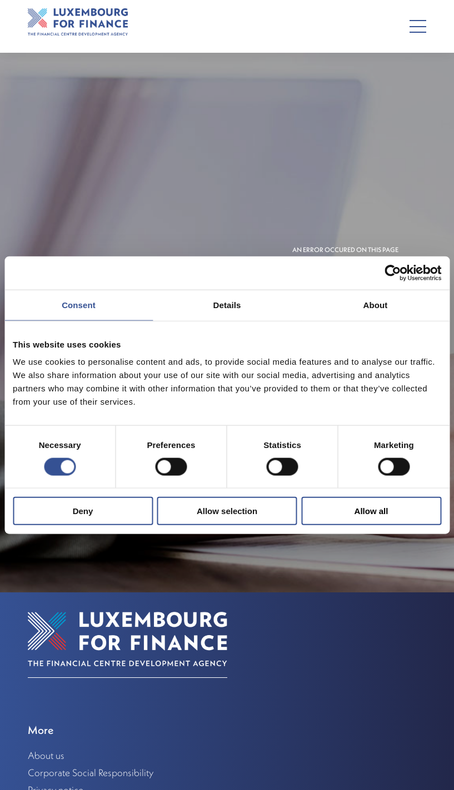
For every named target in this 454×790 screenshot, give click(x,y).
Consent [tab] (79, 304)
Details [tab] (227, 304)
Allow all (371, 511)
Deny (83, 511)
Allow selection (227, 511)
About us (46, 755)
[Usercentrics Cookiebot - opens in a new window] (392, 272)
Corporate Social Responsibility (90, 773)
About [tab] (375, 304)
